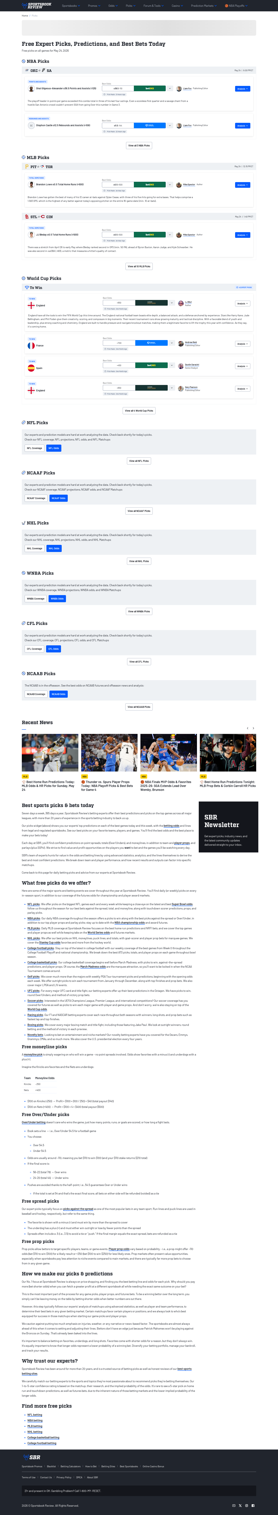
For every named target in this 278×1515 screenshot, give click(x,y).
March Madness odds (93, 966)
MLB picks (33, 928)
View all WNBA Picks (139, 611)
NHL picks (33, 938)
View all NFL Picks (139, 460)
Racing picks (35, 1014)
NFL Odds (54, 448)
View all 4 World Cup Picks (139, 410)
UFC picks (33, 990)
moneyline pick (33, 1054)
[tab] (169, 88)
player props (182, 842)
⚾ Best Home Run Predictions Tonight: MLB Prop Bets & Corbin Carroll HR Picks (228, 784)
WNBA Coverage (35, 598)
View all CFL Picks (139, 661)
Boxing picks (35, 1024)
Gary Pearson (191, 387)
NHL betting (34, 1431)
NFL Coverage (34, 448)
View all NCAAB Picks (139, 706)
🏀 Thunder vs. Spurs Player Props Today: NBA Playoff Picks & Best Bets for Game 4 (107, 785)
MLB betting (34, 1426)
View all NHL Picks (139, 561)
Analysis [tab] (242, 88)
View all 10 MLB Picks (139, 266)
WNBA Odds (57, 598)
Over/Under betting (34, 1122)
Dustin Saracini (192, 364)
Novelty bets (35, 1034)
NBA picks (33, 918)
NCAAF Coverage (36, 498)
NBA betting (35, 1420)
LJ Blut (188, 302)
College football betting (41, 1443)
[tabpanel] (111, 103)
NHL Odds (54, 548)
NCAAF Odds (58, 498)
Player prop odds (119, 1249)
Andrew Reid (191, 342)
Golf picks (33, 976)
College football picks (40, 948)
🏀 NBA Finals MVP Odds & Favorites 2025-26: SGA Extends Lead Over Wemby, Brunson (165, 785)
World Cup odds (37, 1009)
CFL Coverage (34, 648)
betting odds (171, 825)
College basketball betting (43, 1437)
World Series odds (99, 932)
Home (25, 15)
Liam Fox (187, 88)
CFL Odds (53, 648)
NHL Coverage (34, 548)
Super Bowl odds (182, 904)
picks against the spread (78, 1208)
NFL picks (33, 904)
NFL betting (34, 1414)
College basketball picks (42, 962)
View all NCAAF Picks (139, 510)
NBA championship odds (130, 922)
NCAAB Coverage (36, 694)
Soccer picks (35, 1000)
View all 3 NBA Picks (139, 145)
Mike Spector (189, 184)
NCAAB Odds (58, 694)
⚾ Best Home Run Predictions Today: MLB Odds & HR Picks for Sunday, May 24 (48, 785)
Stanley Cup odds (49, 942)
